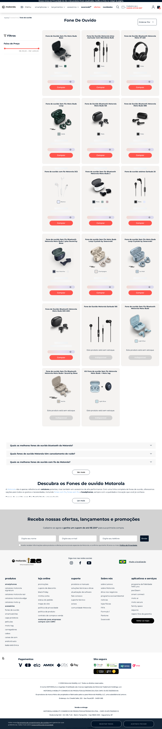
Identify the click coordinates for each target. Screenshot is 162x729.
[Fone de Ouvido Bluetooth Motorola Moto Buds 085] (140, 130)
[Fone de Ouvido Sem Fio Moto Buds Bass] (61, 63)
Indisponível (100, 357)
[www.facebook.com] (80, 562)
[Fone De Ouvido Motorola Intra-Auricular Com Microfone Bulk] (100, 63)
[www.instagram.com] (71, 562)
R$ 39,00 (23, 51)
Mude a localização (137, 562)
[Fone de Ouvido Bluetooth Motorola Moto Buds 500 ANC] (61, 335)
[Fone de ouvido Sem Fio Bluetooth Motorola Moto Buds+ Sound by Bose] (61, 397)
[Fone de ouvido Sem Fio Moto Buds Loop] (61, 130)
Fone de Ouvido (26, 18)
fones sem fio (73, 492)
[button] (22, 44)
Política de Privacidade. (128, 545)
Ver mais (81, 472)
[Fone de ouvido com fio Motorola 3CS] (61, 198)
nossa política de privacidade (42, 725)
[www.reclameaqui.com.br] (112, 666)
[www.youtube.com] (89, 562)
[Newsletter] (132, 7)
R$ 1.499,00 (33, 51)
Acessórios (14, 18)
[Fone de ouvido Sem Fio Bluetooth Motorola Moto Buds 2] (100, 198)
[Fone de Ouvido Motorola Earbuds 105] (100, 335)
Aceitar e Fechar (139, 724)
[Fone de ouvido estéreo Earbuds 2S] (140, 198)
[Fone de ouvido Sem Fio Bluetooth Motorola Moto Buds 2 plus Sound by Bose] (61, 267)
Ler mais (81, 501)
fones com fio (60, 492)
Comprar (61, 87)
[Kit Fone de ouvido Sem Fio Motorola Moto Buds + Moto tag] (100, 397)
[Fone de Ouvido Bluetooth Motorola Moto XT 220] (140, 63)
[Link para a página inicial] (6, 17)
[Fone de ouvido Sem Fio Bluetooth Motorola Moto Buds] (140, 335)
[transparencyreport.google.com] (100, 666)
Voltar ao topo (142, 621)
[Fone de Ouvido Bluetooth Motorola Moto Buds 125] (100, 130)
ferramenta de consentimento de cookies (33, 722)
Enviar (144, 538)
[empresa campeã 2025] (106, 672)
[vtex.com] (137, 666)
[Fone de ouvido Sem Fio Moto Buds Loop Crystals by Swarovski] (100, 267)
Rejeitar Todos (106, 724)
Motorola (11, 489)
